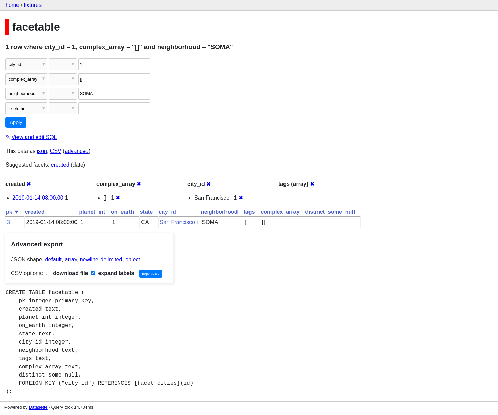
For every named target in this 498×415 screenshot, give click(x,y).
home (12, 5)
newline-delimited (101, 259)
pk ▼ (12, 212)
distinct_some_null (330, 212)
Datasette (38, 407)
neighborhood (219, 212)
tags (249, 212)
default (53, 259)
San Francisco (177, 222)
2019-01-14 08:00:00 (37, 198)
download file (67, 273)
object (132, 259)
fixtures (33, 5)
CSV (55, 151)
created (60, 165)
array (71, 259)
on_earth (122, 212)
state (146, 212)
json (42, 151)
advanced (77, 151)
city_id (167, 212)
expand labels (112, 273)
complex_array (279, 212)
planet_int (92, 212)
